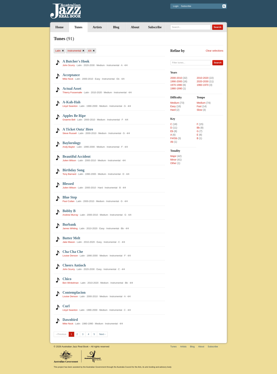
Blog (116, 27)
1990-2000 (176, 81)
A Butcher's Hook (76, 61)
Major (173, 156)
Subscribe (186, 6)
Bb (198, 127)
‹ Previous (61, 334)
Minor (173, 159)
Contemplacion (74, 292)
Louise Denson (70, 255)
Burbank (69, 224)
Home (59, 27)
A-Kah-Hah (71, 102)
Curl (66, 306)
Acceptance (71, 75)
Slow (199, 109)
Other (173, 163)
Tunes (78, 27)
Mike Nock (68, 79)
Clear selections (214, 50)
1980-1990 (176, 88)
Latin (59, 51)
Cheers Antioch (74, 265)
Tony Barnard (69, 174)
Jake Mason (69, 242)
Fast (199, 106)
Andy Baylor (69, 147)
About (135, 27)
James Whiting (70, 228)
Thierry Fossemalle (72, 92)
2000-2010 (176, 77)
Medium (174, 102)
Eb (171, 131)
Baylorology (72, 143)
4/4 (91, 51)
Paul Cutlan (68, 201)
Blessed (68, 184)
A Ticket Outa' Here (78, 129)
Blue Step (70, 197)
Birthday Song (73, 170)
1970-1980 (176, 85)
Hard (173, 109)
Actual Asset (72, 88)
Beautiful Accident (76, 156)
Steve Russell (69, 133)
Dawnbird (70, 320)
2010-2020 (202, 77)
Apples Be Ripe (74, 116)
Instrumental (75, 51)
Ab (171, 141)
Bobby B (69, 211)
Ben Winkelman (71, 282)
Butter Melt (71, 238)
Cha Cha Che (73, 252)
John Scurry (69, 65)
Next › (102, 334)
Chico (67, 279)
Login (176, 6)
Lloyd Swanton (70, 106)
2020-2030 (202, 81)
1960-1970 (202, 85)
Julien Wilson (69, 160)
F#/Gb (173, 138)
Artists (97, 27)
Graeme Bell (69, 119)
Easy (173, 106)
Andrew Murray (70, 214)
